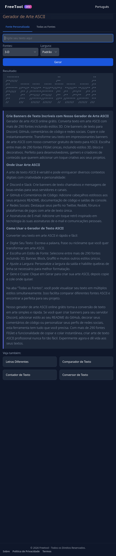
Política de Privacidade (26, 551)
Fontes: (8, 46)
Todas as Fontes (46, 26)
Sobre (6, 551)
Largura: (46, 46)
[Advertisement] (58, 407)
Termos (47, 551)
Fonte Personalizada (17, 26)
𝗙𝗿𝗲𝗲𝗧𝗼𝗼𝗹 (18, 6)
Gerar (58, 62)
